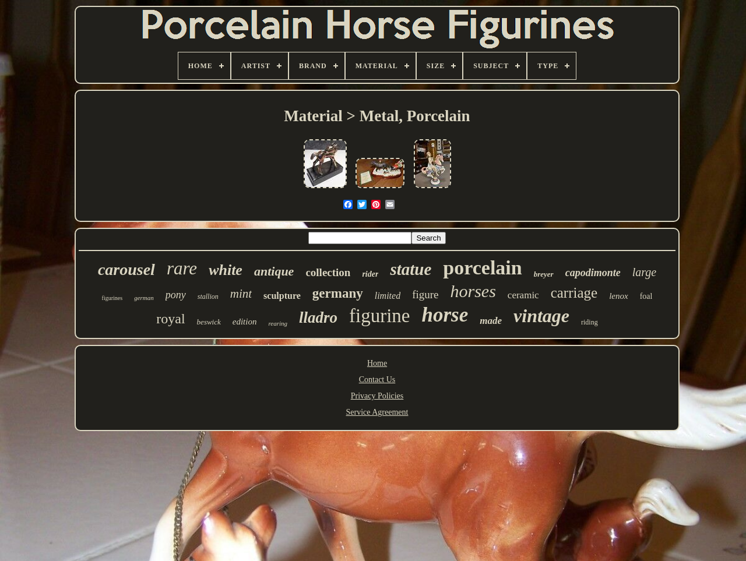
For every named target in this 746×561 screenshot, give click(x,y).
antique (274, 271)
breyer (544, 274)
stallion (208, 296)
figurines (112, 298)
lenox (618, 296)
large (644, 272)
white (225, 270)
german (144, 297)
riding (589, 322)
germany (337, 293)
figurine (379, 315)
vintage (541, 315)
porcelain (482, 267)
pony (176, 295)
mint (241, 294)
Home (377, 363)
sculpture (282, 296)
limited (387, 296)
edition (245, 321)
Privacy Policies (377, 395)
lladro (318, 317)
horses (473, 291)
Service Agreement (377, 412)
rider (370, 274)
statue (410, 269)
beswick (209, 321)
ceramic (523, 295)
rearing (277, 323)
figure (425, 294)
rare (182, 268)
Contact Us (377, 379)
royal (170, 318)
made (491, 320)
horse (445, 315)
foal (646, 296)
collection (327, 272)
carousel (126, 269)
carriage (574, 293)
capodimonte (593, 272)
